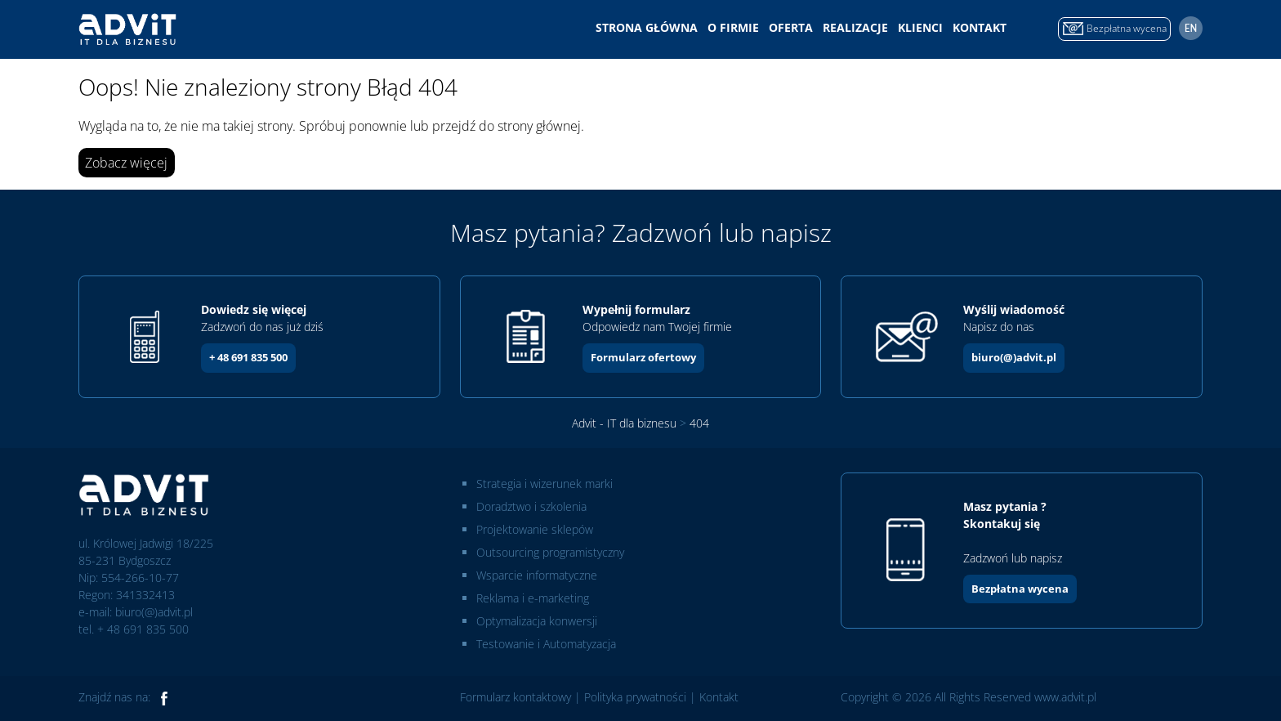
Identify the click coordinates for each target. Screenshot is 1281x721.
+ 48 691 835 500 (248, 357)
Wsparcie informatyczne (536, 575)
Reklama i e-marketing (532, 598)
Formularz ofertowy (643, 357)
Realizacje (855, 27)
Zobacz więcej (126, 163)
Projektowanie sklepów (534, 529)
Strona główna (647, 27)
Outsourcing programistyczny (550, 552)
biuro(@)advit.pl (1013, 357)
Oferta (791, 27)
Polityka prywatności (635, 697)
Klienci (920, 27)
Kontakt (979, 27)
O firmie (733, 27)
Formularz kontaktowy (515, 697)
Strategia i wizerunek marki (544, 483)
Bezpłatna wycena (1020, 588)
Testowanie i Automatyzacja (546, 644)
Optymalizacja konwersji (536, 621)
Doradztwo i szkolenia (531, 506)
